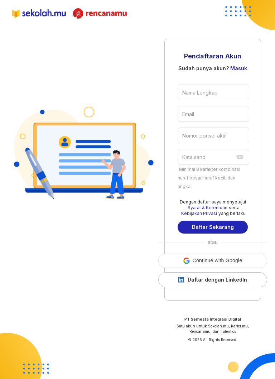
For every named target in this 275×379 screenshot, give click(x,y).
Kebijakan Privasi (199, 213)
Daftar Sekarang (213, 227)
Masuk (238, 68)
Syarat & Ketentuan (207, 207)
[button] (212, 261)
